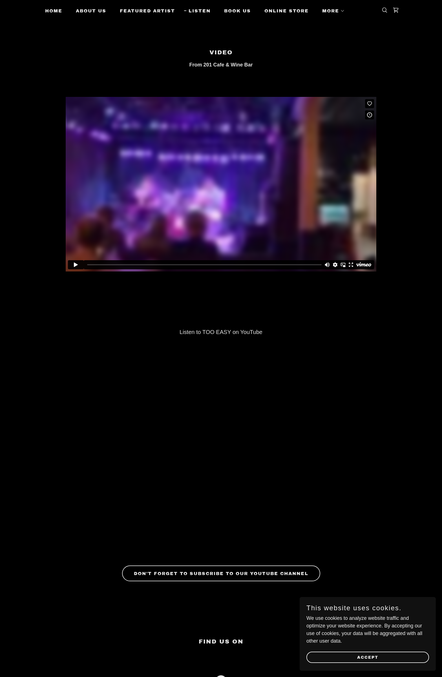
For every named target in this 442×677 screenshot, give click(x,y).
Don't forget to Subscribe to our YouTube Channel (221, 573)
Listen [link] (200, 10)
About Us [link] (91, 10)
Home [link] (53, 10)
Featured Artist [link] (147, 10)
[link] (395, 10)
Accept (379, 657)
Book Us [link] (237, 10)
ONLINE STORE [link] (286, 10)
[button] (331, 11)
